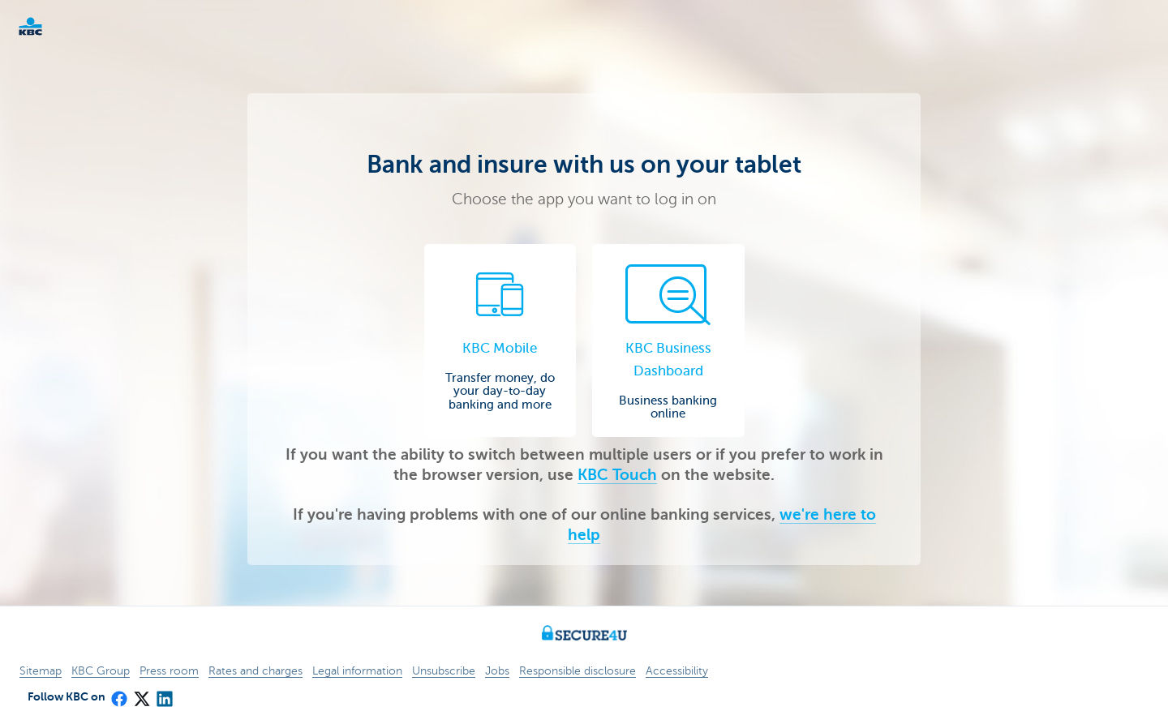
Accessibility (677, 671)
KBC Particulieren (56, 26)
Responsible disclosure (577, 671)
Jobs (497, 671)
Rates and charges (255, 671)
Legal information (357, 671)
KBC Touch (617, 474)
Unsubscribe (443, 671)
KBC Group (100, 671)
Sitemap (40, 671)
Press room (169, 671)
